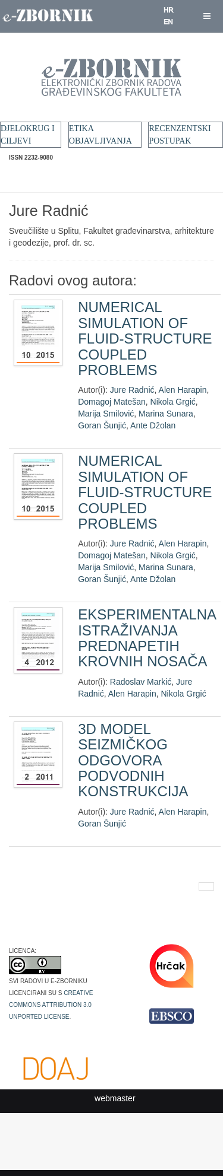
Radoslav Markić (140, 681)
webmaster (115, 1098)
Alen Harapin (183, 390)
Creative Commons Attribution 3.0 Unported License (51, 1004)
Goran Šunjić (102, 425)
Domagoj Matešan (112, 401)
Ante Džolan (152, 425)
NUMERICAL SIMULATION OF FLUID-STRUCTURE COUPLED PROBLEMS (145, 338)
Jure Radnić (132, 390)
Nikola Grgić (173, 401)
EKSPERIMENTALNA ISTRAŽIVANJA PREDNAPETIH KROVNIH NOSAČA (147, 637)
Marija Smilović (106, 413)
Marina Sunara (166, 413)
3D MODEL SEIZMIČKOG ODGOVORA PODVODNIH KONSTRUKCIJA (133, 760)
